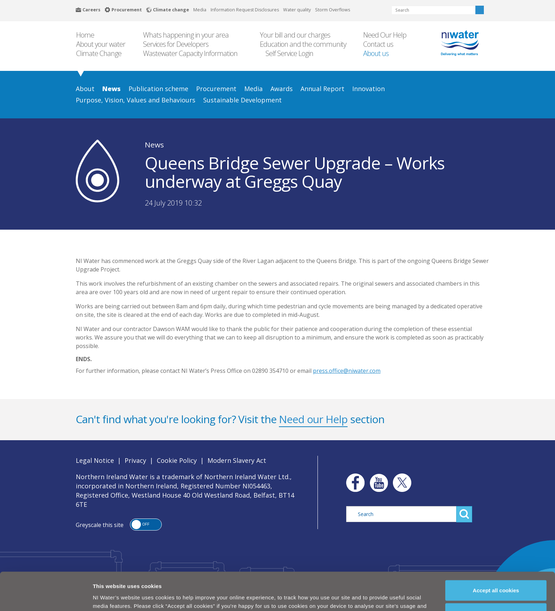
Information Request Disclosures (245, 10)
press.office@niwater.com (347, 371)
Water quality (297, 10)
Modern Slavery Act (236, 460)
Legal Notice (95, 460)
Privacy (135, 460)
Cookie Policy (177, 460)
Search (479, 10)
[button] (146, 524)
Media (199, 10)
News (154, 145)
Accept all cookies (496, 563)
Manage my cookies (496, 587)
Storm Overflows (332, 10)
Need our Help (313, 419)
